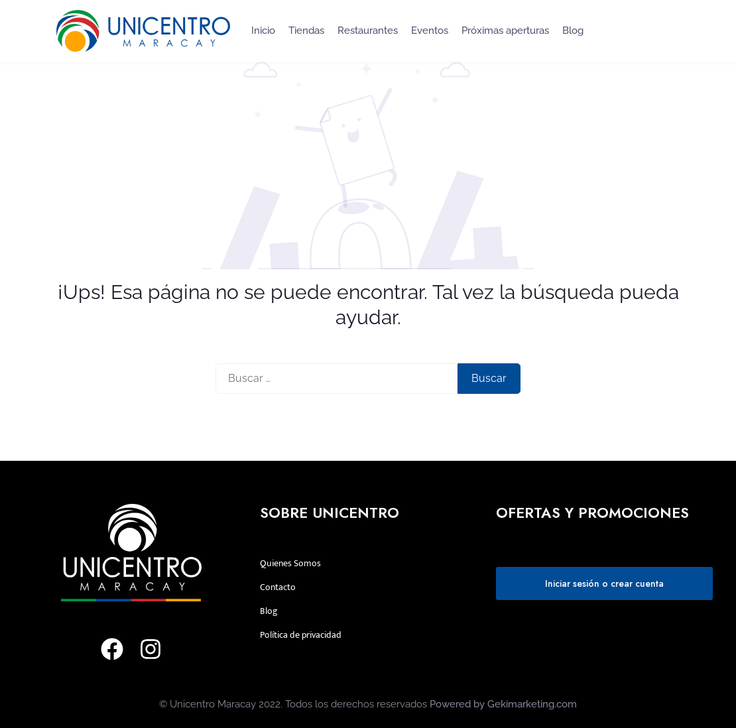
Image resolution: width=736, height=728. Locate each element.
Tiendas (306, 30)
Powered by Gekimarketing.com (503, 704)
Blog (572, 30)
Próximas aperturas (505, 30)
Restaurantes (367, 30)
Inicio (263, 30)
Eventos (429, 30)
